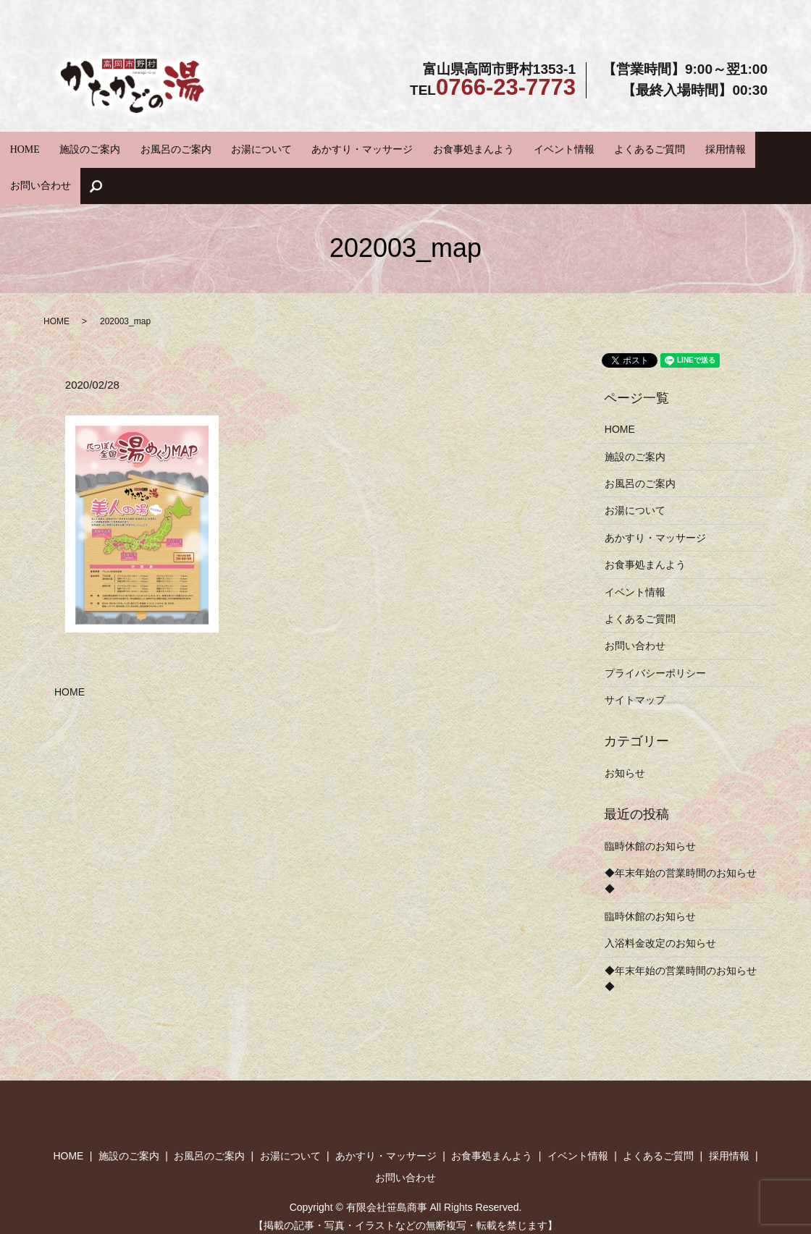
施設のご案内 (120, 148)
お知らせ (625, 733)
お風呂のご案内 (189, 148)
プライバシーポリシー (655, 633)
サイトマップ (635, 660)
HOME (69, 148)
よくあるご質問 (580, 148)
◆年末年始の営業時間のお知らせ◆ (681, 841)
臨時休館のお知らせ (650, 806)
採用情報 (640, 148)
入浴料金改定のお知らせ (660, 903)
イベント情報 (510, 148)
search (744, 148)
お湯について (259, 148)
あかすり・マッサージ (342, 148)
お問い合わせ (695, 148)
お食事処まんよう (436, 148)
